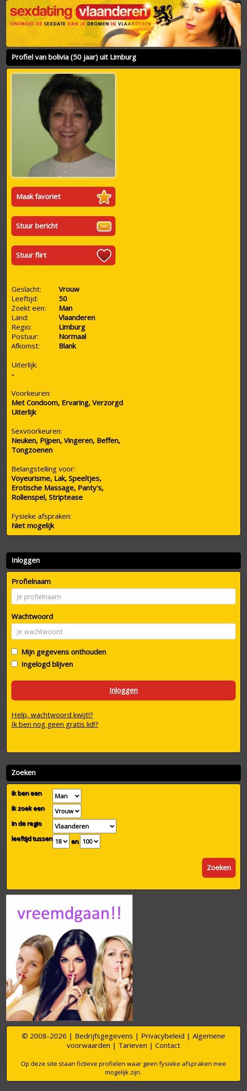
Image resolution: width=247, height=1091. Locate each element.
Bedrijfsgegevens (104, 1035)
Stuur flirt (31, 255)
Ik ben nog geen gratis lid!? (54, 724)
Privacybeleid (163, 1035)
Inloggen (123, 690)
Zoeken (219, 867)
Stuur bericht (37, 225)
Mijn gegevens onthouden (62, 651)
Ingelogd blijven (45, 664)
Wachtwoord (32, 616)
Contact (167, 1045)
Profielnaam (31, 581)
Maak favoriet (38, 196)
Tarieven (132, 1045)
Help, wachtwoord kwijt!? (52, 714)
